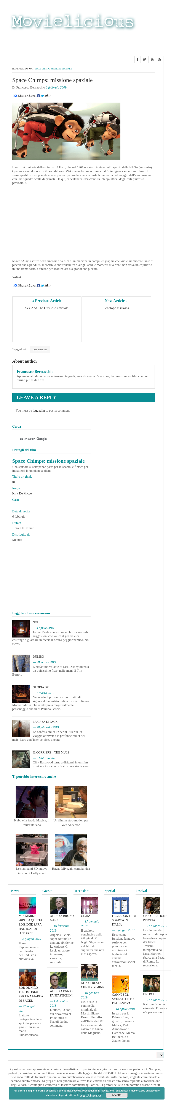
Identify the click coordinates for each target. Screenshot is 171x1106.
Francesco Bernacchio (35, 371)
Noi (35, 622)
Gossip (47, 891)
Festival (141, 891)
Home (15, 69)
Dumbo (38, 656)
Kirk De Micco (22, 493)
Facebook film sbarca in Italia (124, 920)
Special (109, 891)
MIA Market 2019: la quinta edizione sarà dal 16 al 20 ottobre (30, 924)
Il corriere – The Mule (51, 752)
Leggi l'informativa (90, 1095)
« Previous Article (47, 301)
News (15, 891)
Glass (86, 916)
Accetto (116, 1095)
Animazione (40, 349)
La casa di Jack (45, 721)
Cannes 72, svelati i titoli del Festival (124, 999)
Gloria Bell (43, 687)
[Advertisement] (128, 43)
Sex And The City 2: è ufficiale (46, 308)
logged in (39, 410)
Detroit (149, 994)
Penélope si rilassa (116, 308)
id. (14, 481)
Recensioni (26, 69)
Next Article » (116, 301)
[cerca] (47, 439)
